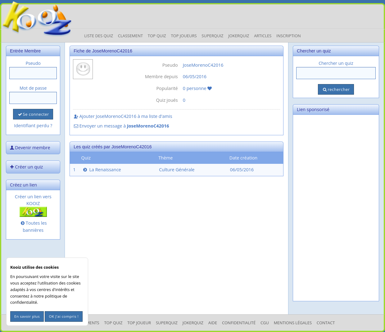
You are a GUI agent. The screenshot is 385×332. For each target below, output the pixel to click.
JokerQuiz (238, 35)
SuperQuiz (167, 322)
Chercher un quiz (336, 63)
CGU (264, 322)
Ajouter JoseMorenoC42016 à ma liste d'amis (122, 116)
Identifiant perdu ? (33, 125)
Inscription (288, 35)
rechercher (336, 89)
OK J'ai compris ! (64, 316)
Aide (212, 322)
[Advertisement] (336, 208)
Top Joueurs (184, 35)
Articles (262, 35)
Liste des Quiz (98, 35)
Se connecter (33, 114)
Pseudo (33, 63)
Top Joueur (139, 322)
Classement (130, 35)
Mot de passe (33, 88)
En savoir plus (27, 316)
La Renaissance (101, 170)
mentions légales (293, 322)
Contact (326, 322)
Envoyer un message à (121, 126)
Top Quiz (157, 35)
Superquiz (212, 35)
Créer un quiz (26, 167)
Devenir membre (29, 147)
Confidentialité (239, 322)
